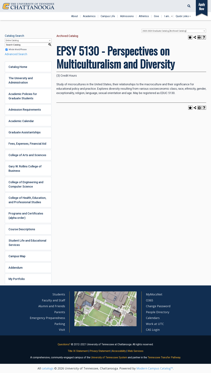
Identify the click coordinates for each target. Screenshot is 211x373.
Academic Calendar (21, 121)
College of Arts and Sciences (27, 155)
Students (59, 294)
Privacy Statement (100, 351)
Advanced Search (16, 54)
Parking (59, 324)
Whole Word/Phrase (18, 49)
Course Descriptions (22, 229)
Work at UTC (155, 324)
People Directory (157, 312)
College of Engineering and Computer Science (26, 184)
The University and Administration (21, 80)
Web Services (135, 351)
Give (156, 16)
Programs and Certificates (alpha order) (26, 215)
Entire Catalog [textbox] (12, 40)
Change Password (158, 306)
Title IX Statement (78, 351)
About (74, 16)
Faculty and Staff (53, 300)
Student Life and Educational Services (27, 243)
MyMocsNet (154, 294)
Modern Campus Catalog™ (154, 368)
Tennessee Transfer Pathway (164, 357)
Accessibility (119, 351)
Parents (59, 312)
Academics (89, 16)
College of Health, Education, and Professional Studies (27, 200)
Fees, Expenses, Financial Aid (27, 143)
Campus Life (108, 16)
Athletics (144, 16)
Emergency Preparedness (47, 318)
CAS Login (153, 330)
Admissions (127, 16)
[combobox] (174, 31)
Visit (62, 330)
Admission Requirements (25, 109)
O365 (149, 300)
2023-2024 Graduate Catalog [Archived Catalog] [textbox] (164, 31)
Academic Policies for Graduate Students (23, 96)
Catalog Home (18, 67)
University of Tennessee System (109, 357)
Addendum (16, 267)
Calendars (153, 318)
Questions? (64, 344)
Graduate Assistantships (25, 132)
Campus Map (17, 256)
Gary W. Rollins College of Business (25, 168)
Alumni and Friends (51, 306)
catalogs (47, 368)
